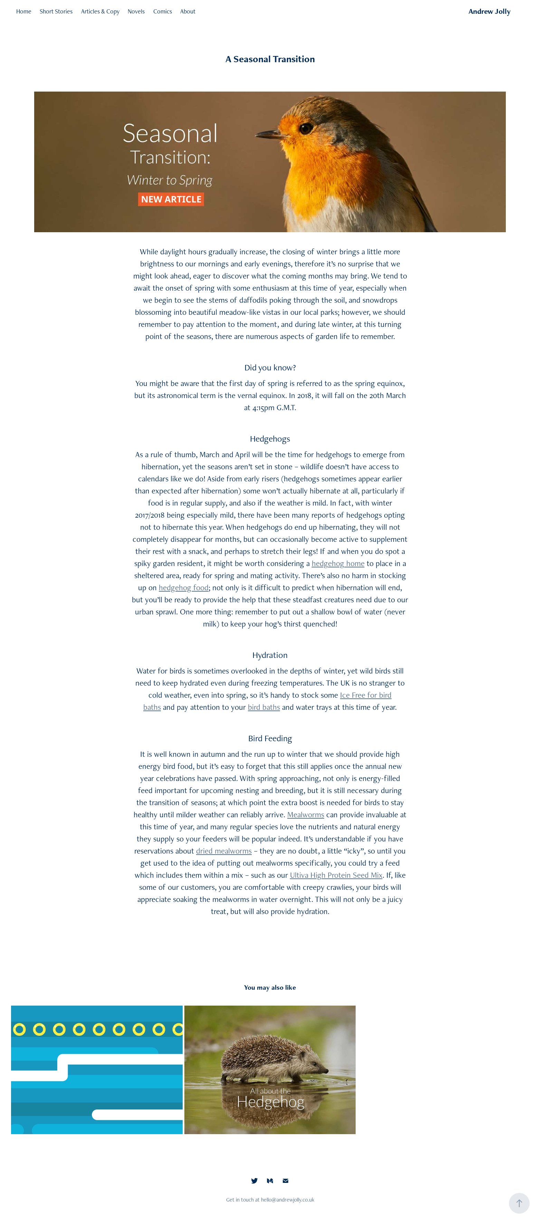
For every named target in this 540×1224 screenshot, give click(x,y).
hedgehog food (184, 587)
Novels (136, 11)
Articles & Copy (100, 11)
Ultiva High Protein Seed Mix (336, 875)
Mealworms (305, 814)
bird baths (264, 707)
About (187, 11)
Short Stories (56, 11)
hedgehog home (338, 563)
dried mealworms (224, 851)
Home (23, 11)
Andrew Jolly (490, 11)
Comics (162, 11)
